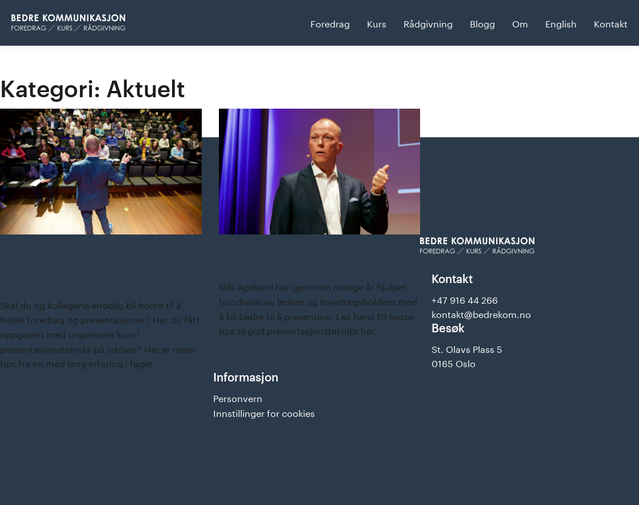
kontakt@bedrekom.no (481, 313)
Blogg (482, 22)
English (561, 22)
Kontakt (611, 22)
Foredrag (330, 22)
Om (520, 22)
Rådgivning (428, 22)
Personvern (237, 397)
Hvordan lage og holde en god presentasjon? (307, 254)
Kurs (376, 22)
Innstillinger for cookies (264, 412)
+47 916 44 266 (465, 299)
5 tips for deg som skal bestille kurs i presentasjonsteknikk (76, 264)
